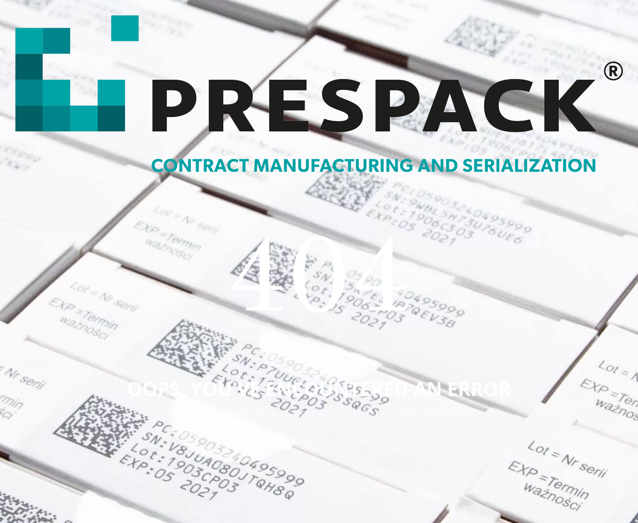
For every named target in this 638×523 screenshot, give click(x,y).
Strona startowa (274, 471)
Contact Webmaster (357, 471)
